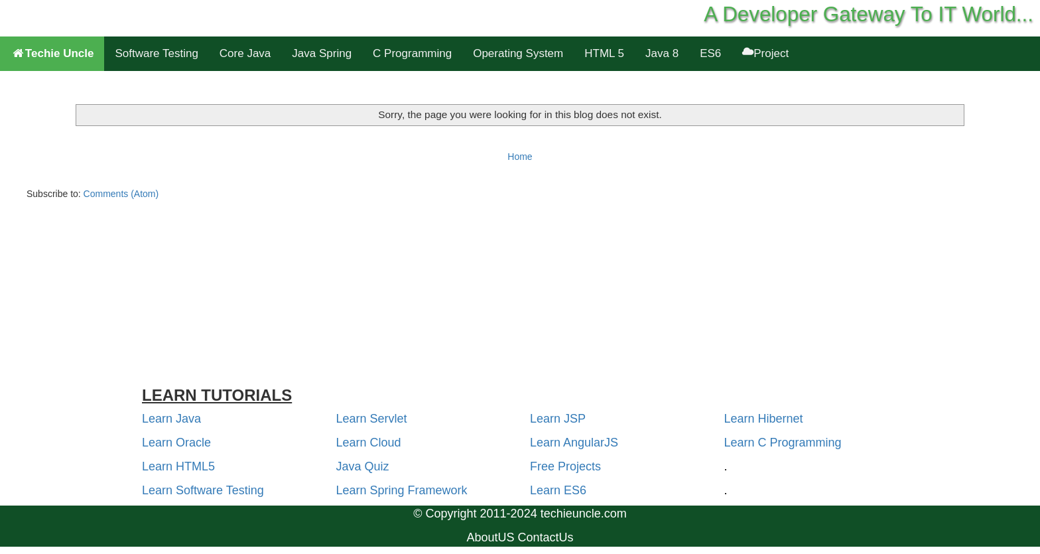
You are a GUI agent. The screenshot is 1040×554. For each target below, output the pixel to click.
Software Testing (156, 53)
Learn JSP (558, 418)
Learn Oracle (176, 442)
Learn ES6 (558, 490)
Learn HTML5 (178, 466)
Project (765, 53)
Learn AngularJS (574, 442)
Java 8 (662, 53)
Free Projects (565, 466)
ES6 (710, 53)
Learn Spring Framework (402, 490)
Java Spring (322, 53)
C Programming (412, 53)
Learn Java (171, 418)
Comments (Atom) (121, 193)
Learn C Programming (783, 442)
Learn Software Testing (203, 490)
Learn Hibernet (763, 418)
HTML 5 (604, 53)
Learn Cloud (368, 442)
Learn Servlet (371, 418)
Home (519, 156)
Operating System (518, 53)
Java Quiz (362, 466)
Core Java (245, 53)
